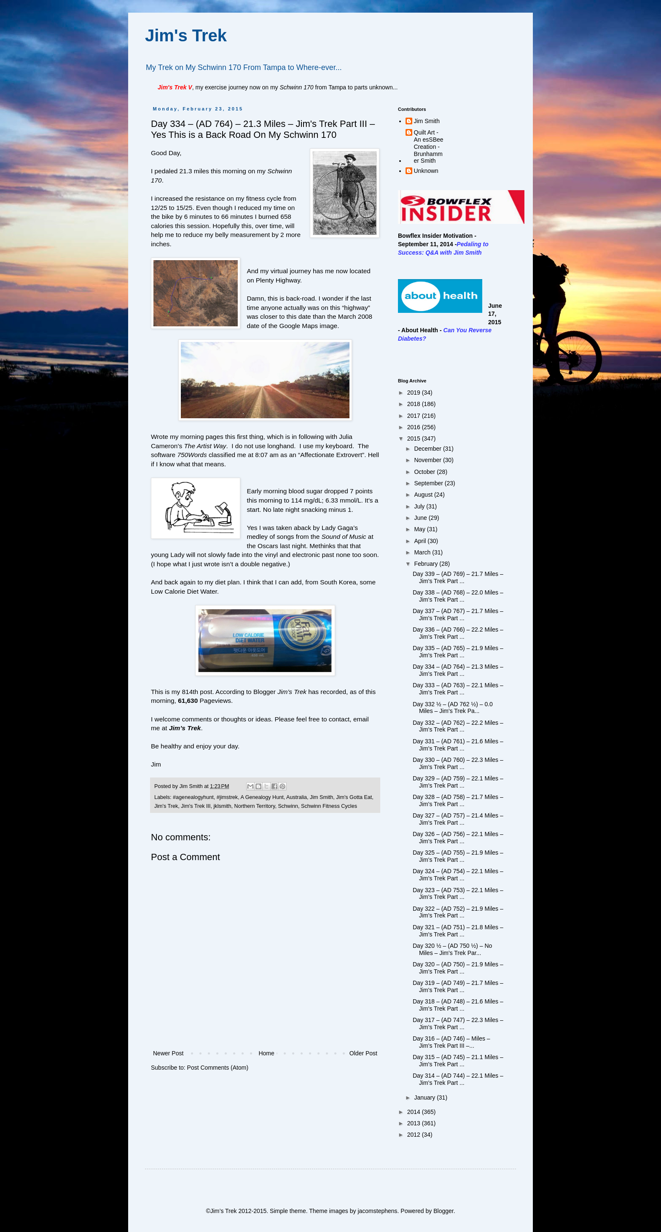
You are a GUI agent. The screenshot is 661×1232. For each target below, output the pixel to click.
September (429, 483)
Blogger (443, 1211)
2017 (414, 415)
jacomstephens (377, 1211)
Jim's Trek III (195, 806)
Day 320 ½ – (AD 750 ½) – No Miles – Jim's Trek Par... (452, 949)
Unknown (426, 170)
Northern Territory (254, 806)
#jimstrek (227, 797)
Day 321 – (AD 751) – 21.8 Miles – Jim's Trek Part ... (458, 931)
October (425, 471)
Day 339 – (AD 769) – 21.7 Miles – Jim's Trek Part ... (458, 577)
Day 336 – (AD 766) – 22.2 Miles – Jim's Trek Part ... (458, 633)
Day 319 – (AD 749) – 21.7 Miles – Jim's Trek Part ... (458, 986)
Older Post (363, 1053)
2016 (414, 427)
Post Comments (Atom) (217, 1067)
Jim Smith (321, 797)
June (421, 517)
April (420, 541)
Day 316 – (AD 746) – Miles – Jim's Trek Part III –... (451, 1042)
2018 (414, 404)
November (428, 460)
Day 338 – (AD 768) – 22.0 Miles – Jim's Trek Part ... (458, 596)
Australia (296, 797)
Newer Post (168, 1053)
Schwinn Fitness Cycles (329, 806)
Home (266, 1053)
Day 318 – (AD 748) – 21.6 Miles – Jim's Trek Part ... (458, 1005)
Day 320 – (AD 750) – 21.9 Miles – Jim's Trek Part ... (458, 968)
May (420, 529)
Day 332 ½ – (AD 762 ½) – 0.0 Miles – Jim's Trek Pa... (453, 708)
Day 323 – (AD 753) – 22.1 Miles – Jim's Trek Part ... (458, 894)
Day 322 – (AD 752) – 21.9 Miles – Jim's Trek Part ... (458, 912)
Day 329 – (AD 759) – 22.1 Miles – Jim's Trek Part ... (458, 782)
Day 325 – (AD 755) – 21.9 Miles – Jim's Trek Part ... (458, 856)
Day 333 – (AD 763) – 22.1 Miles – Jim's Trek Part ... (458, 689)
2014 (414, 1111)
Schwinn (288, 806)
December (428, 448)
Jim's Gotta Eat (354, 797)
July (420, 506)
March (423, 552)
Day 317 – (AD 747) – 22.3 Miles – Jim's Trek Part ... (458, 1023)
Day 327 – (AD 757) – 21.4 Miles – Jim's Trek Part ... (458, 819)
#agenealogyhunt (193, 797)
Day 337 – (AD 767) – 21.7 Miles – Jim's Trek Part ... (458, 614)
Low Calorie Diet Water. (185, 591)
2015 (414, 438)
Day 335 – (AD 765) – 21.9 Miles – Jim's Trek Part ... (458, 652)
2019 (414, 392)
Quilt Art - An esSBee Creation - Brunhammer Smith (428, 146)
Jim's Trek (186, 35)
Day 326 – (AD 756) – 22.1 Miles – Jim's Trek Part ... (458, 838)
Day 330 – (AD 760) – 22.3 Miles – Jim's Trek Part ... (458, 763)
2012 (414, 1134)
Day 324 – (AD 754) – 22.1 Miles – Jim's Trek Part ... (458, 875)
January (425, 1097)
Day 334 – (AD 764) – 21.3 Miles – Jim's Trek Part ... (458, 670)
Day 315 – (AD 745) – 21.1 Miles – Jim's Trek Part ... (458, 1061)
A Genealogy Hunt (261, 797)
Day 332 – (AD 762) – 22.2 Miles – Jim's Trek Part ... (458, 726)
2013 (414, 1123)
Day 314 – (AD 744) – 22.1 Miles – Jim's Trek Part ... (458, 1079)
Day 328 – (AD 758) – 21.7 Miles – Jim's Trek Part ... (458, 800)
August (424, 494)
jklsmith (222, 806)
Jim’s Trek (185, 728)
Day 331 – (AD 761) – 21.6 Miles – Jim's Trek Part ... (458, 745)
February (426, 563)
